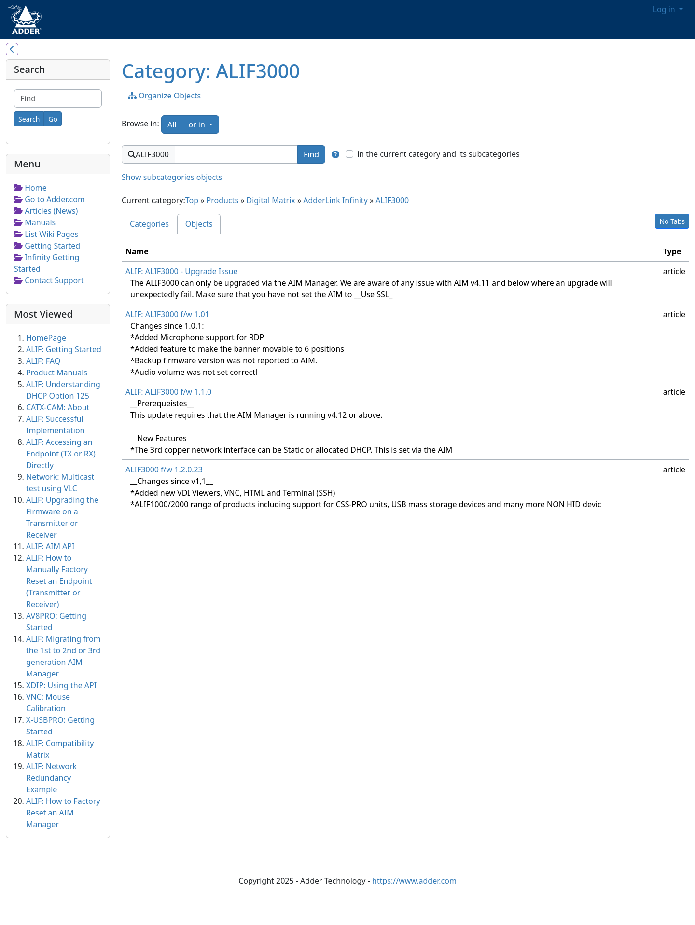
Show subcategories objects (172, 177)
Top (191, 200)
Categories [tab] (149, 224)
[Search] (29, 118)
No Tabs (672, 221)
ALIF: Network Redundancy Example (51, 778)
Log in (665, 9)
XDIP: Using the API (61, 685)
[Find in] (335, 154)
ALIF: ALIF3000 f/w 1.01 (167, 314)
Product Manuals (56, 372)
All (171, 124)
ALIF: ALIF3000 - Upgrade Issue (181, 271)
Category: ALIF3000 (211, 70)
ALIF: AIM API (50, 546)
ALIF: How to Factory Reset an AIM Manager (63, 812)
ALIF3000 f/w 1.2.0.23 (164, 469)
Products (223, 200)
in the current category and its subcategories (438, 154)
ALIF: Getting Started (63, 349)
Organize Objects (164, 95)
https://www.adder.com (414, 880)
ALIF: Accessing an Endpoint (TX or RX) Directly (61, 453)
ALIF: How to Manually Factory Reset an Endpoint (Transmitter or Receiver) (59, 580)
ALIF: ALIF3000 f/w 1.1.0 (168, 392)
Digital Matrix (271, 200)
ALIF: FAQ (43, 361)
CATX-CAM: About (57, 407)
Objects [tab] (199, 224)
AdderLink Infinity (335, 200)
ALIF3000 (392, 200)
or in (203, 124)
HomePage (46, 337)
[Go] (53, 118)
